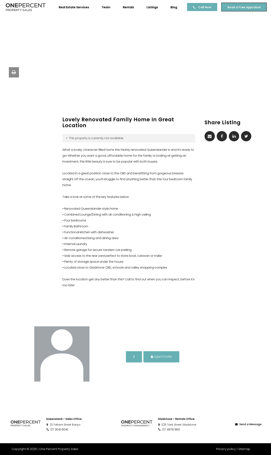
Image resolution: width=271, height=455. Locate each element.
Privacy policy (226, 449)
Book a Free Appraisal (242, 7)
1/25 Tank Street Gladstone (177, 424)
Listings (151, 7)
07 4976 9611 (169, 429)
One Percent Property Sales (58, 449)
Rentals (127, 7)
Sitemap (244, 449)
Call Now (203, 7)
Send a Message (248, 424)
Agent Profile (161, 357)
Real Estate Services (72, 7)
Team (104, 7)
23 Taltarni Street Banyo (63, 424)
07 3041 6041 (57, 429)
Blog (172, 7)
